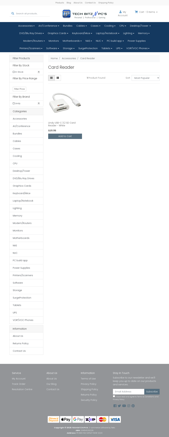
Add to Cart (65, 136)
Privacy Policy (88, 384)
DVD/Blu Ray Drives (30, 33)
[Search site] (12, 14)
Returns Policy (21, 343)
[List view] (58, 78)
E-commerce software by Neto (102, 427)
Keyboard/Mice (81, 33)
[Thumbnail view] (51, 78)
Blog (69, 2)
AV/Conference (47, 25)
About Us (78, 2)
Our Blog (51, 384)
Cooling (109, 25)
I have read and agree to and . (135, 398)
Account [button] (123, 13)
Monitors (54, 40)
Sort (128, 77)
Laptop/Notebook (106, 33)
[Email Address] (129, 392)
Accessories (25, 25)
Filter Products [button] (21, 58)
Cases (94, 25)
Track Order (18, 384)
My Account (19, 378)
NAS (88, 40)
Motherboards (71, 40)
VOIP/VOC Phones (137, 48)
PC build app (114, 40)
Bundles (67, 25)
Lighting (127, 33)
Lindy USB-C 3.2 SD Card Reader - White (62, 124)
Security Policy (89, 400)
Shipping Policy (106, 2)
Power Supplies (137, 40)
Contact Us (90, 2)
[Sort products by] (146, 78)
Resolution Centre (22, 389)
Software (51, 48)
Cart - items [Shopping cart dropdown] (145, 12)
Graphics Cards (57, 33)
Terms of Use (88, 378)
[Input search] (33, 14)
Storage (68, 48)
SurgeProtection (88, 48)
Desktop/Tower (139, 25)
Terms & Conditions (145, 396)
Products (59, 2)
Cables (80, 25)
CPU (121, 25)
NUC (98, 40)
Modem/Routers (33, 40)
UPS (118, 48)
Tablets (106, 48)
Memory (143, 33)
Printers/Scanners (30, 48)
